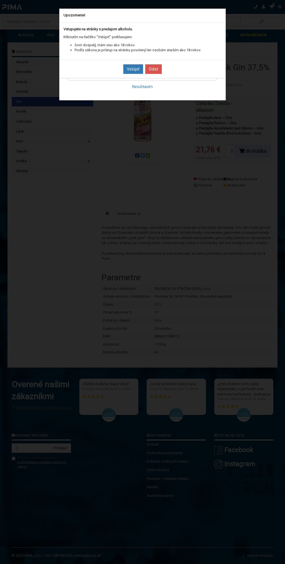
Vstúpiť (133, 69)
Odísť (153, 69)
